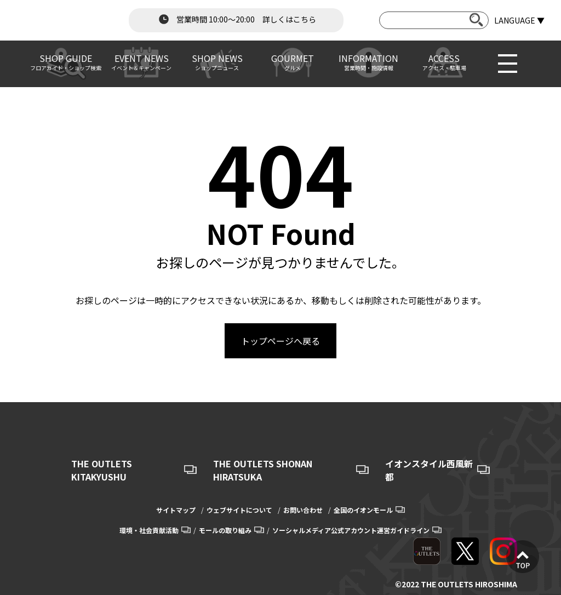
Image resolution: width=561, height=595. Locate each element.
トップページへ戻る (280, 340)
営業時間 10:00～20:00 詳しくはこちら (236, 19)
